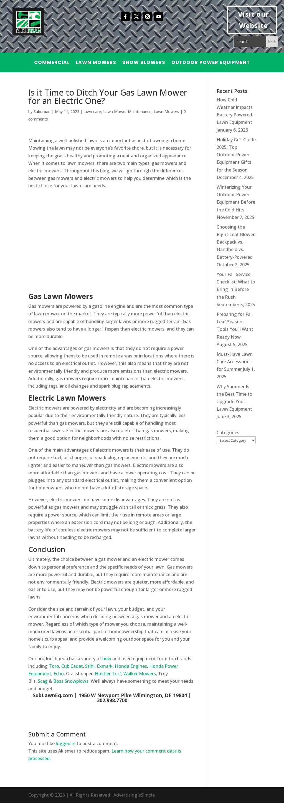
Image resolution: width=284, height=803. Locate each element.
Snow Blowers (143, 63)
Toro (54, 666)
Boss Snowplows (70, 681)
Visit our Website (253, 19)
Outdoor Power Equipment (210, 63)
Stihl (90, 666)
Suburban (42, 111)
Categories (228, 432)
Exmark (105, 666)
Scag (43, 681)
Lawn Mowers (96, 63)
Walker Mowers (139, 674)
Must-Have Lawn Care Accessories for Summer (235, 361)
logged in (65, 743)
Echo (59, 674)
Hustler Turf (108, 674)
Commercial (52, 63)
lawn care (92, 111)
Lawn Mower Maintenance (127, 111)
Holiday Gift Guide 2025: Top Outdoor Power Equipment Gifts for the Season (236, 155)
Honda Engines (131, 666)
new (106, 659)
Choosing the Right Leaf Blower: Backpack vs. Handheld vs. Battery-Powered (236, 242)
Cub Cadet (72, 666)
